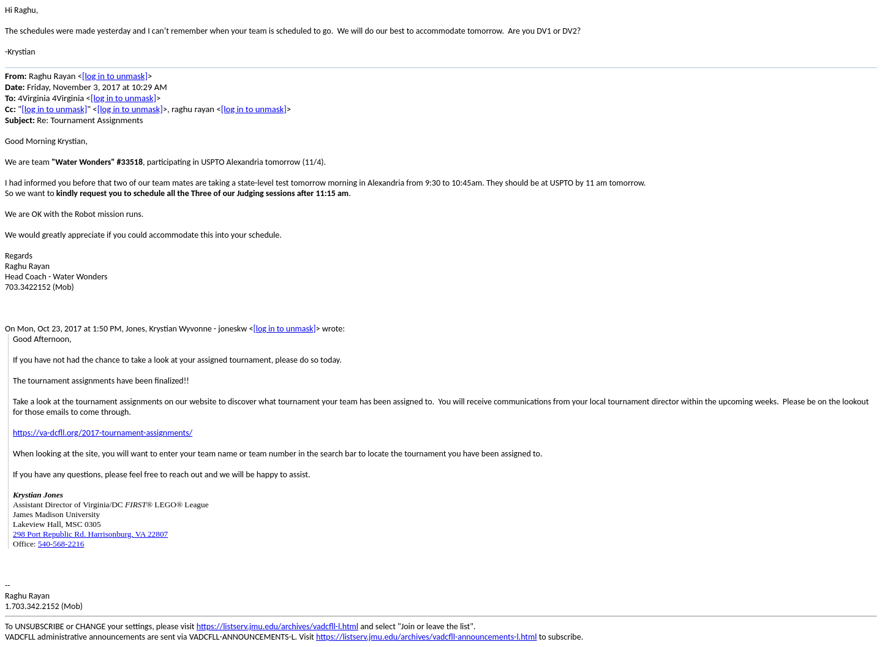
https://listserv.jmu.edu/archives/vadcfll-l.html (277, 626)
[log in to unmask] (115, 75)
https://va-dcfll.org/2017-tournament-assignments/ (102, 433)
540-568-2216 (61, 543)
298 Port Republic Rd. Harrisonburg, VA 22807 (90, 534)
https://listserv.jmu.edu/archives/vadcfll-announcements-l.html (426, 637)
